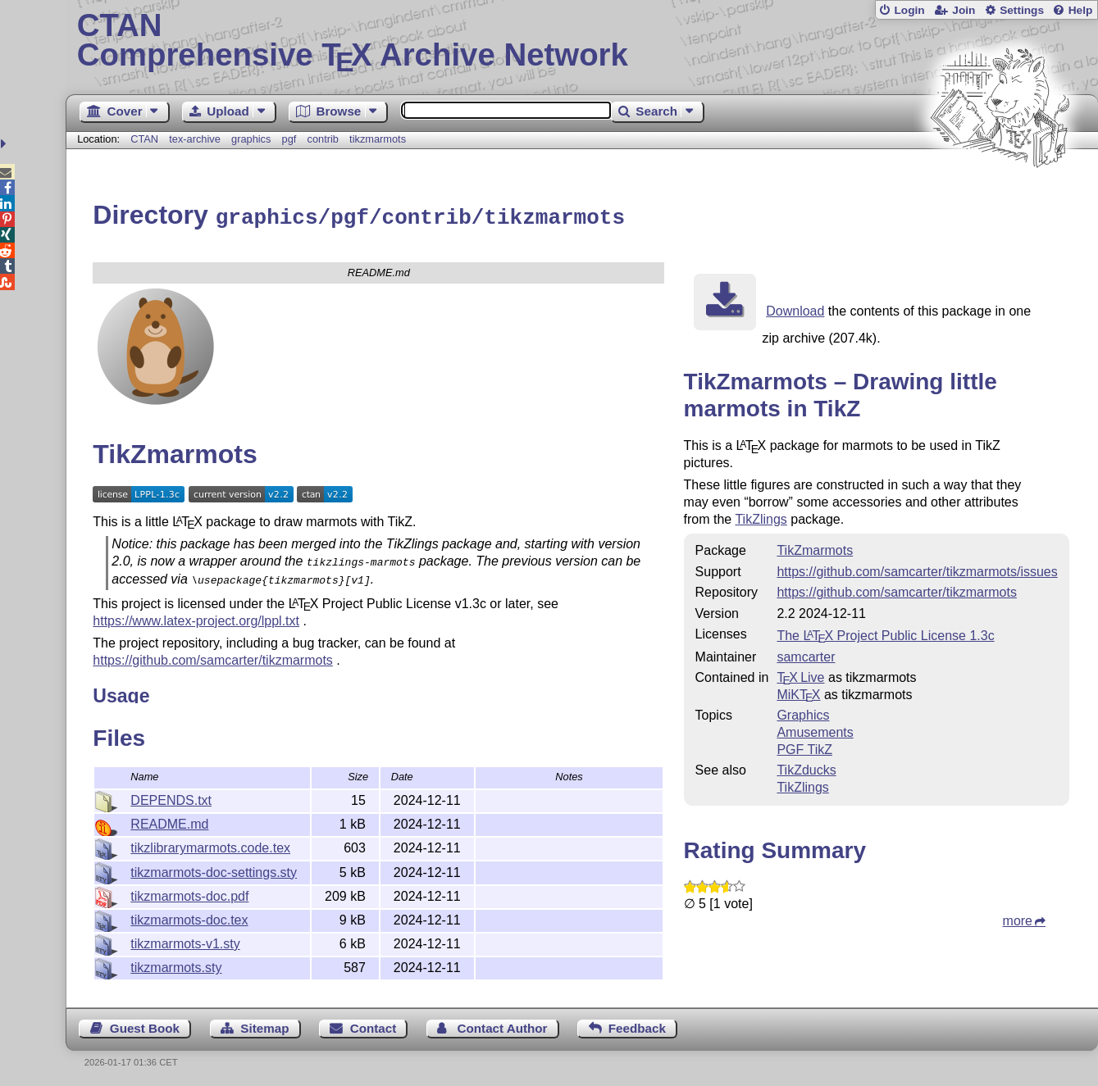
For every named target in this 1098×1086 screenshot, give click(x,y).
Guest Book (145, 1026)
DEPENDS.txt (171, 798)
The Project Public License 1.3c (885, 633)
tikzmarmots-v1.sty (184, 941)
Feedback (637, 1026)
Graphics (803, 713)
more (1017, 918)
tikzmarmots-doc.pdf (189, 894)
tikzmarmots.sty (175, 965)
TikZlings (760, 517)
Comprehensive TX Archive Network (582, 41)
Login (909, 10)
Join (963, 10)
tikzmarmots (377, 139)
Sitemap (264, 1026)
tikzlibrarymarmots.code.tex (210, 845)
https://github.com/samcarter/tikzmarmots (213, 654)
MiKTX (798, 692)
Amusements (815, 730)
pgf (289, 139)
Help (1080, 10)
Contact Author (503, 1026)
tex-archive (195, 139)
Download (795, 309)
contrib (323, 139)
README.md (169, 822)
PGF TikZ (804, 747)
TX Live (800, 675)
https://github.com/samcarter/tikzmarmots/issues (917, 569)
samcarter (806, 654)
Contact (373, 1026)
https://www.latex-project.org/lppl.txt (196, 615)
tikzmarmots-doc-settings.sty (213, 870)
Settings (1022, 10)
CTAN (144, 139)
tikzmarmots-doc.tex (189, 918)
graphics (251, 139)
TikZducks (806, 768)
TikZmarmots (815, 548)
